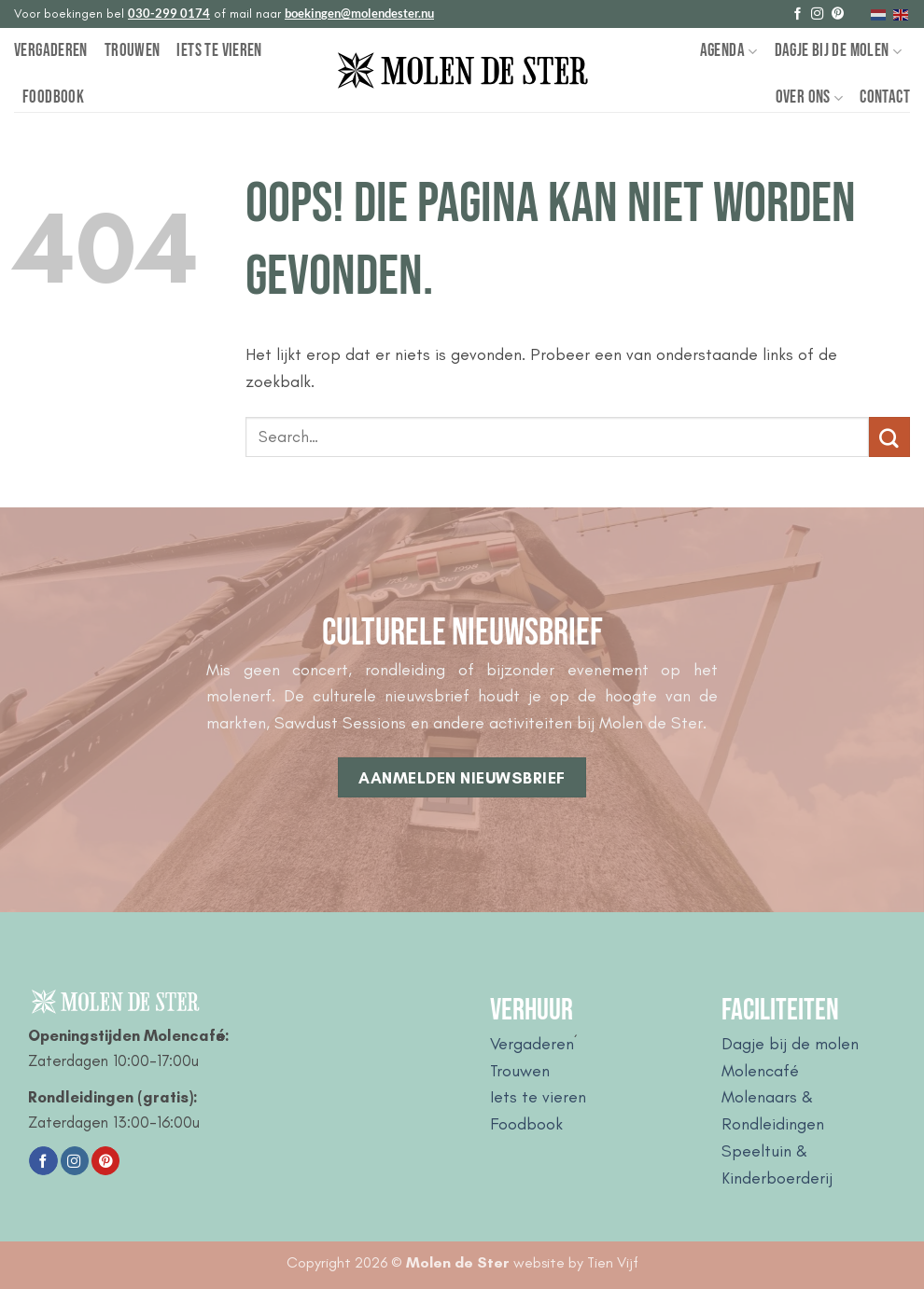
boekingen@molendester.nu (359, 13)
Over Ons (810, 97)
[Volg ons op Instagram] (817, 14)
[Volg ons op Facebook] (797, 14)
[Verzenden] (889, 437)
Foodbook (53, 97)
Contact (885, 97)
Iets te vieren (218, 51)
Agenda (729, 51)
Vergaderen (51, 51)
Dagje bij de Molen (838, 51)
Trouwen (133, 51)
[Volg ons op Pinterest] (838, 14)
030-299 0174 (169, 13)
